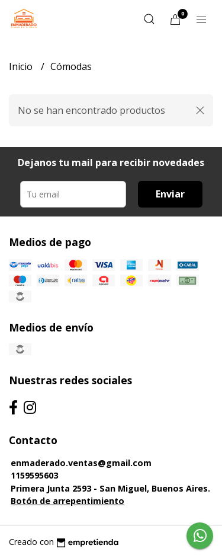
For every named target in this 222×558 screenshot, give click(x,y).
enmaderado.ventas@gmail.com (81, 462)
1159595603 (34, 475)
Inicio (22, 66)
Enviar (170, 193)
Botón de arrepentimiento (67, 500)
